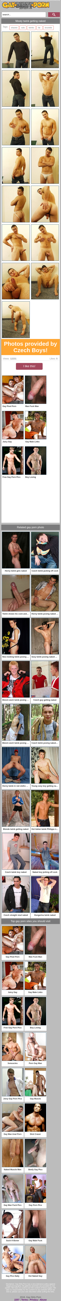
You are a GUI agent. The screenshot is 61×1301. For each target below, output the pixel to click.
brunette (48, 28)
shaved (14, 28)
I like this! (29, 366)
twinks (31, 28)
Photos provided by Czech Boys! (30, 347)
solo (23, 28)
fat (39, 28)
